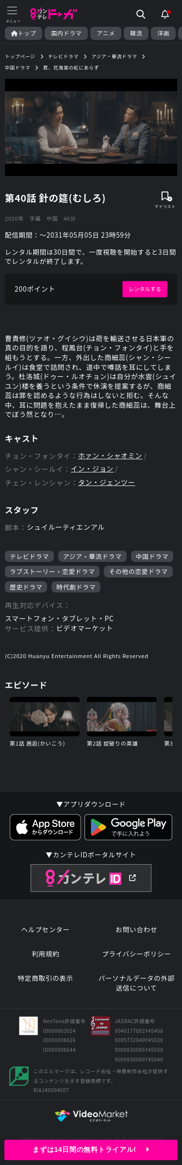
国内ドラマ (66, 33)
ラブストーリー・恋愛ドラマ (52, 571)
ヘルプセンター (45, 929)
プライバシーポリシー (136, 953)
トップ (23, 33)
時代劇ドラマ (76, 586)
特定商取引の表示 (45, 978)
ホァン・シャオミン (110, 455)
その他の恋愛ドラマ (138, 571)
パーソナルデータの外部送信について (137, 983)
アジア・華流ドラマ (92, 556)
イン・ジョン (92, 468)
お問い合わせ (136, 929)
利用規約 (45, 953)
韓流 (136, 33)
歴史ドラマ (26, 586)
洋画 (163, 33)
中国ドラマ (152, 556)
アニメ (106, 33)
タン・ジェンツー (106, 482)
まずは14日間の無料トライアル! (91, 1149)
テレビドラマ (29, 556)
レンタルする (145, 289)
